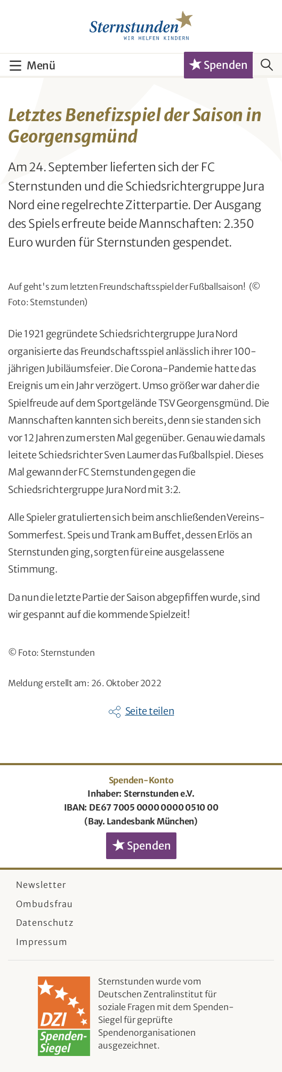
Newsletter (41, 884)
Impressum (42, 941)
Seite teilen (149, 711)
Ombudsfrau (44, 904)
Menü (41, 65)
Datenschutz (45, 922)
